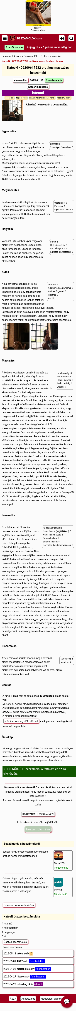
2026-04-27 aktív (24, 977)
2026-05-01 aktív (24, 961)
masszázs (7, 400)
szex (20, 416)
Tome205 (61, 860)
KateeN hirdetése (38, 86)
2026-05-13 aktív (18, 954)
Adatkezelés (28, 998)
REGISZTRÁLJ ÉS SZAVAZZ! (37, 814)
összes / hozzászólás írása (19, 905)
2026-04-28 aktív (27, 969)
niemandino (20, 80)
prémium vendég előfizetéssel (21, 721)
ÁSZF (13, 998)
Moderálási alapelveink (53, 998)
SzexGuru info (54, 80)
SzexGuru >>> (14, 47)
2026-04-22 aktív (23, 984)
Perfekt (60, 887)
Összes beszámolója (15, 942)
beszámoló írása (38, 829)
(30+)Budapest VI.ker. (38, 15)
